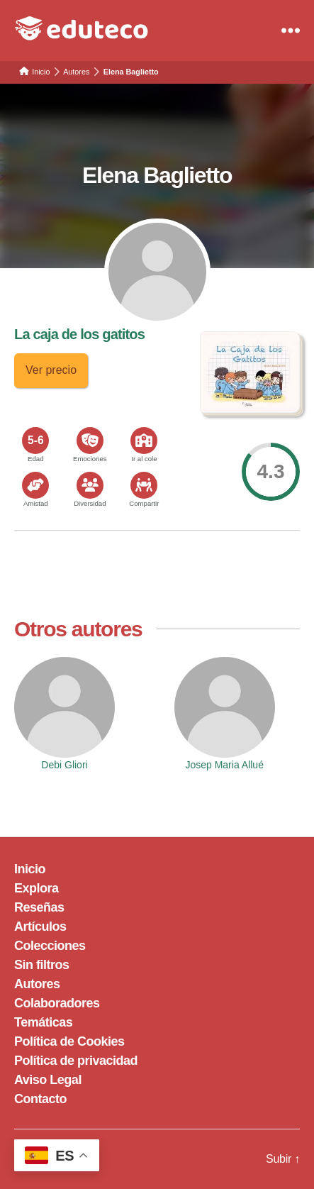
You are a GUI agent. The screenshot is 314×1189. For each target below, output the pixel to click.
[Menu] (290, 30)
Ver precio (51, 370)
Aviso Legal (48, 1080)
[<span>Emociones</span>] (90, 440)
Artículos (40, 926)
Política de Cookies (69, 1041)
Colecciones (50, 946)
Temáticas (43, 1022)
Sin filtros (41, 965)
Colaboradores (57, 1003)
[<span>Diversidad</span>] (90, 485)
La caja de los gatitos (79, 334)
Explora (36, 888)
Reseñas (39, 907)
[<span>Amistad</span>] (35, 485)
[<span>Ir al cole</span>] (143, 440)
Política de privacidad (76, 1060)
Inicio (29, 869)
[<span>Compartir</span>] (143, 485)
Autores (37, 984)
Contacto (40, 1099)
